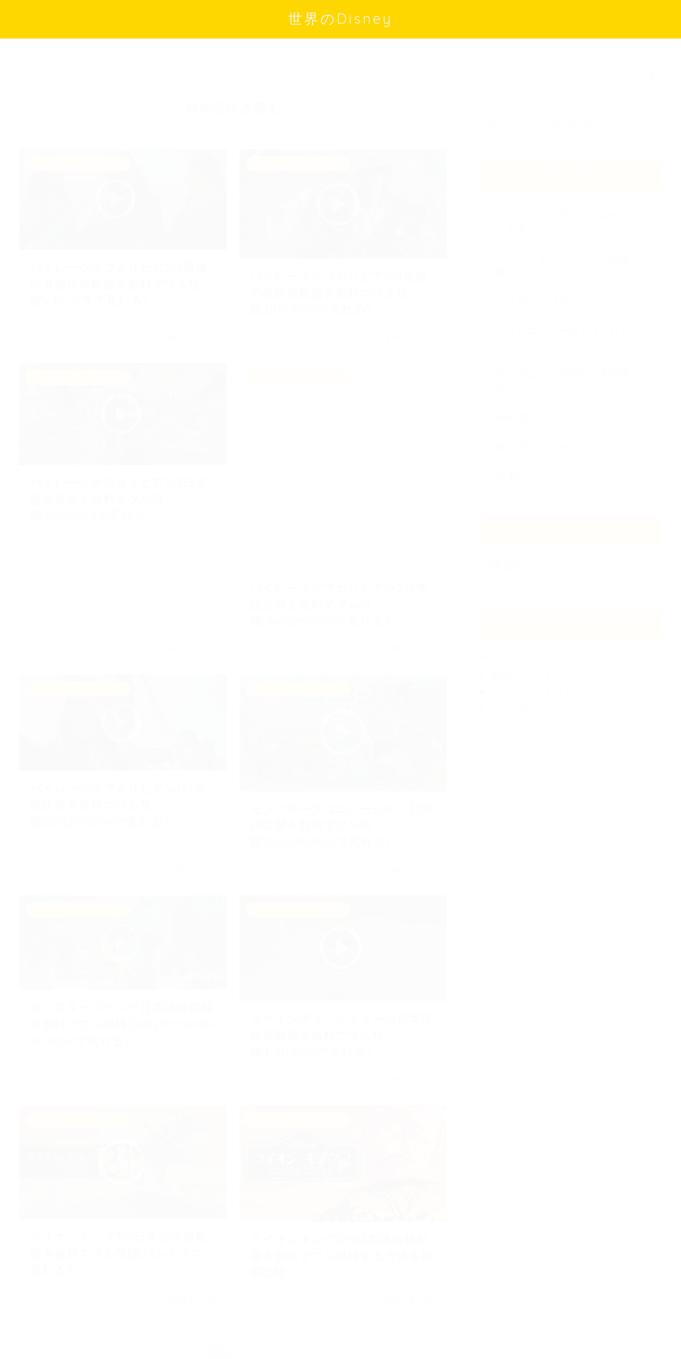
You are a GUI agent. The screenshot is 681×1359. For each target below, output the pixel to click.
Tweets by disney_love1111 (541, 117)
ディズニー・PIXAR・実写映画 (563, 374)
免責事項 (141, 1344)
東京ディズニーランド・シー (563, 440)
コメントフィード (533, 686)
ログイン (512, 651)
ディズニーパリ (533, 294)
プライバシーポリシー (68, 1344)
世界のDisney (340, 18)
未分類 (512, 410)
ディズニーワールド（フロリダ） (563, 331)
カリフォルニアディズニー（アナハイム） (558, 215)
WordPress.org (531, 703)
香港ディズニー (533, 469)
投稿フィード (522, 668)
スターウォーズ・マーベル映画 (563, 258)
